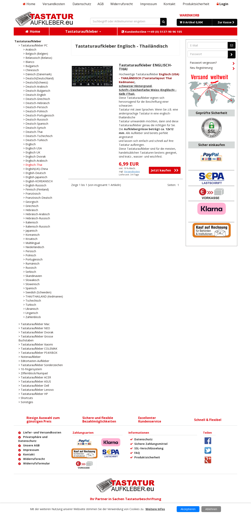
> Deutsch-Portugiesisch (38, 115)
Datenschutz (82, 4)
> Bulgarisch (31, 66)
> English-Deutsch (34, 173)
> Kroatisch (30, 239)
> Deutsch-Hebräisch (36, 103)
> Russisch (29, 267)
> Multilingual (31, 243)
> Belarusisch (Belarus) (37, 58)
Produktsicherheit (196, 4)
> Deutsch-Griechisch (36, 99)
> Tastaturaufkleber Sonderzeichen (40, 365)
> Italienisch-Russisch (36, 226)
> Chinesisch (31, 70)
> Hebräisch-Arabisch (36, 214)
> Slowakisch (31, 280)
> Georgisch (30, 202)
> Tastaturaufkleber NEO (34, 328)
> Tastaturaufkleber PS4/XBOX (37, 353)
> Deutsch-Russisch (35, 119)
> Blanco (28, 62)
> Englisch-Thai (32, 165)
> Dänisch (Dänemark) (37, 74)
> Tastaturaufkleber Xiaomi (35, 344)
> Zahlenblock (32, 317)
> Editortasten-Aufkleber (33, 361)
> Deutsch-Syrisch (34, 128)
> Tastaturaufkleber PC (33, 45)
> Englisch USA (32, 148)
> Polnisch (29, 255)
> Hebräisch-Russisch (36, 218)
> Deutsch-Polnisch (35, 111)
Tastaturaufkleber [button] (83, 31)
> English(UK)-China (35, 169)
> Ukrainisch (30, 309)
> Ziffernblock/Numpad (33, 373)
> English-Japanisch (35, 177)
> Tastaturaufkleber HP (33, 394)
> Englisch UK (31, 152)
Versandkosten (54, 4)
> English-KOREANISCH (38, 181)
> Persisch (29, 251)
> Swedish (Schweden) (37, 292)
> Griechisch (30, 206)
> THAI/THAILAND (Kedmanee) (43, 296)
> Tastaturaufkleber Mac (34, 324)
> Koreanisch (31, 235)
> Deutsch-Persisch (35, 107)
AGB (100, 4)
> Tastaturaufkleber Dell (33, 385)
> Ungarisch (30, 313)
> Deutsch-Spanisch (35, 123)
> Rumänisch (31, 263)
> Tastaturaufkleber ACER (34, 377)
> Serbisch (29, 272)
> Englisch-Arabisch (35, 160)
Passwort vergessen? (212, 63)
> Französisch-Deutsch (37, 197)
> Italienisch (30, 222)
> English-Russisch (34, 185)
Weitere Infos (155, 509)
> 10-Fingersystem (30, 369)
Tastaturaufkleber (28, 41)
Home (29, 4)
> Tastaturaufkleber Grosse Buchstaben (35, 338)
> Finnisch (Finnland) (36, 189)
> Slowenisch (31, 284)
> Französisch (32, 193)
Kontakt (169, 4)
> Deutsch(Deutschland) (38, 78)
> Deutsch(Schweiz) (35, 82)
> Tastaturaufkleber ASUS (34, 381)
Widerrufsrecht (121, 4)
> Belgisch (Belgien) (35, 53)
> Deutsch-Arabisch (35, 86)
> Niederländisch (33, 247)
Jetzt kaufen (164, 170)
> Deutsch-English (34, 95)
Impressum (148, 4)
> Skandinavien (32, 276)
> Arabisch (29, 49)
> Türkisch (29, 304)
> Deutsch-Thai (33, 132)
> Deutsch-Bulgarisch (36, 90)
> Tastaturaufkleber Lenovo (36, 390)
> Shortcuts (25, 398)
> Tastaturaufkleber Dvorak (35, 332)
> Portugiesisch (33, 259)
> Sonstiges (25, 402)
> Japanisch (30, 230)
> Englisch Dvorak (34, 156)
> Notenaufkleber (29, 357)
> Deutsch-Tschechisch (38, 136)
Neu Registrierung (212, 68)
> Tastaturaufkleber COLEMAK (37, 348)
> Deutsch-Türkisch (35, 140)
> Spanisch (30, 288)
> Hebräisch (30, 210)
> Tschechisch (32, 300)
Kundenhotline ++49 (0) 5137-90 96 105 (152, 32)
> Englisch (29, 144)
